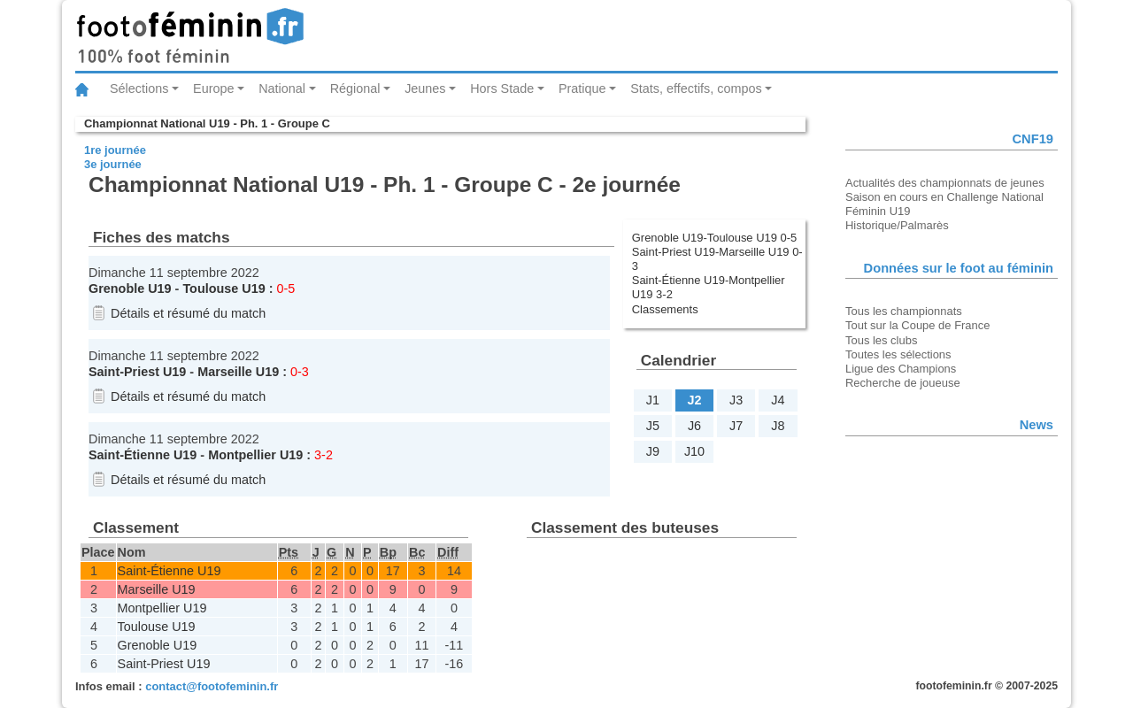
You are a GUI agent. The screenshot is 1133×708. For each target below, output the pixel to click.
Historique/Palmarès (897, 225)
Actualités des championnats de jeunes (944, 182)
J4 (777, 400)
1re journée (115, 150)
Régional (355, 88)
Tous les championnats (903, 311)
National (281, 88)
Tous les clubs (881, 340)
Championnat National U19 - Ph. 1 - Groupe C (207, 123)
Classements (665, 309)
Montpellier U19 (255, 455)
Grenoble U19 (130, 288)
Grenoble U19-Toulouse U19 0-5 (715, 237)
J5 (652, 426)
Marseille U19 (238, 372)
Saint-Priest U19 (137, 372)
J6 (694, 426)
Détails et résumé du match (188, 313)
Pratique (582, 88)
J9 (652, 451)
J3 (736, 400)
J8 (777, 426)
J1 (652, 400)
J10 (694, 451)
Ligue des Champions (900, 368)
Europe (213, 88)
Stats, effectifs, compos (696, 88)
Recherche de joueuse (902, 382)
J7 (736, 426)
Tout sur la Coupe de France (917, 325)
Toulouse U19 (223, 288)
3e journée (113, 164)
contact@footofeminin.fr (211, 686)
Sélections (139, 88)
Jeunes (425, 88)
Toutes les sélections (898, 354)
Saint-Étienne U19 (143, 455)
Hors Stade (502, 88)
